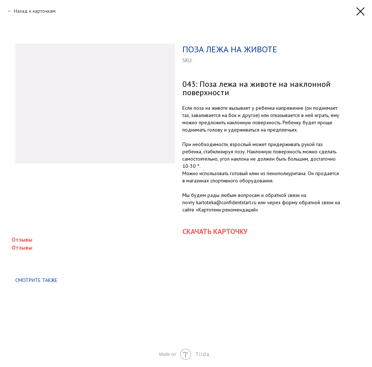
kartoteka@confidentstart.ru (226, 202)
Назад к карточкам (35, 11)
